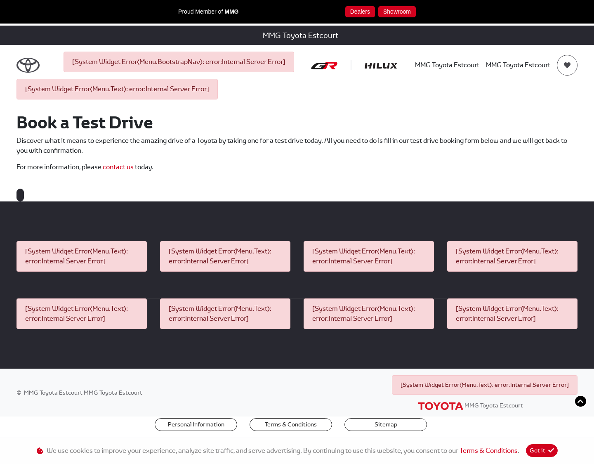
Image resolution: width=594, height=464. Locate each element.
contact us (119, 167)
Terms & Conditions (291, 424)
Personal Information (196, 424)
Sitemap (386, 424)
